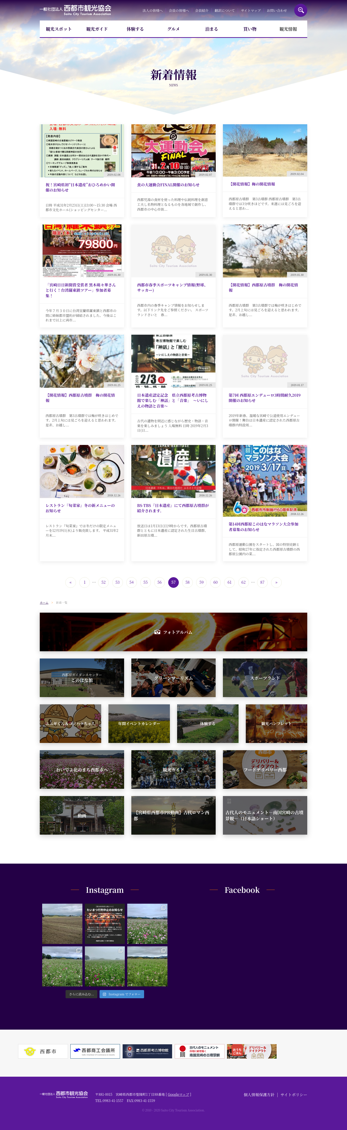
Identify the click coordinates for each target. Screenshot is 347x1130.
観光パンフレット (276, 723)
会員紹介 (202, 10)
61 (229, 582)
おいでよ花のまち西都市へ (82, 769)
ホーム (44, 602)
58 (187, 582)
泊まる (211, 29)
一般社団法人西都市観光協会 (75, 10)
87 (262, 582)
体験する (135, 29)
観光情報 (288, 29)
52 (103, 582)
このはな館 (82, 677)
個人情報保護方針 (259, 1094)
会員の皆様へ (179, 10)
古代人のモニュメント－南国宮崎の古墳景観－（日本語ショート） (264, 815)
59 (201, 582)
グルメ (173, 29)
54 (131, 582)
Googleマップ (178, 1094)
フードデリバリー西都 (265, 769)
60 (215, 582)
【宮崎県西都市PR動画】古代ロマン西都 (171, 815)
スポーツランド (265, 678)
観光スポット (59, 29)
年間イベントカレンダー (139, 723)
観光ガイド (97, 29)
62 (243, 582)
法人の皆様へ (152, 10)
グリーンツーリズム (173, 678)
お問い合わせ (277, 10)
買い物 (249, 29)
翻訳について (225, 10)
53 (117, 582)
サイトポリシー (293, 1094)
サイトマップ (250, 10)
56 (159, 582)
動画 (82, 815)
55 (145, 582)
